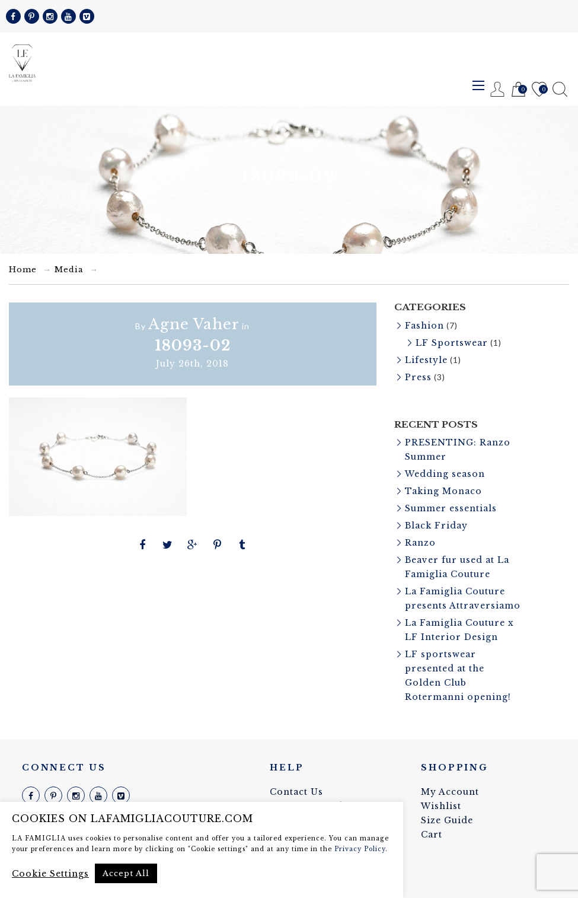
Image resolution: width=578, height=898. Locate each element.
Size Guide (447, 820)
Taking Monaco (443, 491)
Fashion (424, 325)
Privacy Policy (359, 849)
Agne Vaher (193, 324)
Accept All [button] (126, 873)
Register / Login (497, 89)
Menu (478, 85)
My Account (450, 791)
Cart (518, 90)
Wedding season (445, 474)
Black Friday (436, 525)
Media (69, 270)
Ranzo (420, 542)
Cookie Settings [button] (50, 873)
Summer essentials (451, 508)
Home (23, 270)
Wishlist (539, 90)
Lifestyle (426, 360)
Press (418, 377)
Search (560, 89)
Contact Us (296, 791)
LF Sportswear (452, 342)
